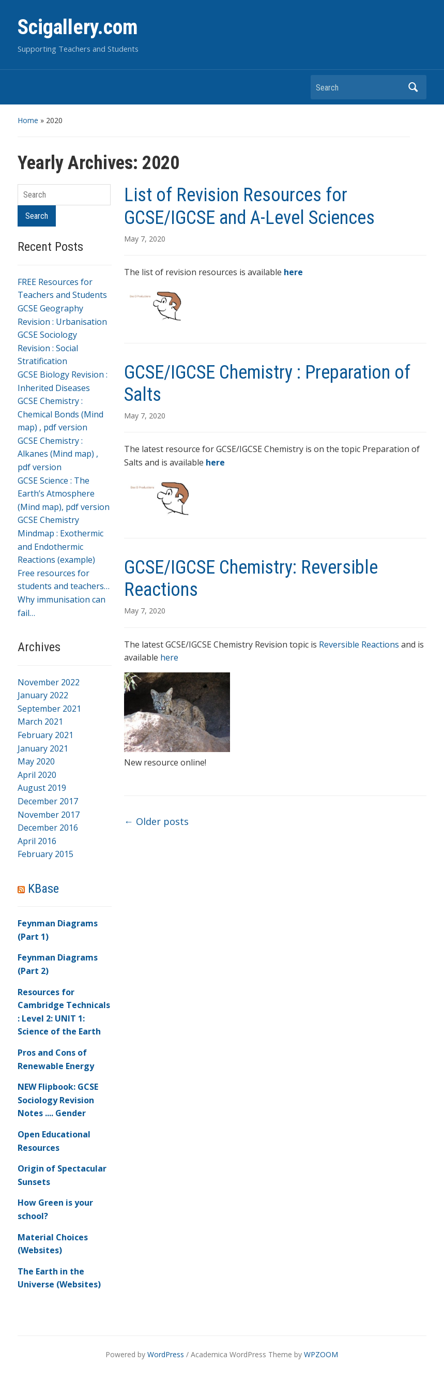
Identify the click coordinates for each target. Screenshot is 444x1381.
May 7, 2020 (144, 239)
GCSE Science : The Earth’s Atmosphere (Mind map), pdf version (64, 494)
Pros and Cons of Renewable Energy (56, 1059)
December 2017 (48, 801)
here (169, 657)
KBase (43, 888)
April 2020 (37, 774)
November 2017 (49, 814)
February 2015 (45, 854)
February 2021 (45, 735)
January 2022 (43, 695)
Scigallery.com (78, 27)
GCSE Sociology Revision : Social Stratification (48, 348)
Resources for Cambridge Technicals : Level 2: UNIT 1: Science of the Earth (64, 1012)
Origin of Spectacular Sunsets (62, 1175)
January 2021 (43, 748)
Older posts (156, 821)
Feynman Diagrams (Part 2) (58, 964)
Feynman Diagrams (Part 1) (58, 930)
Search (413, 87)
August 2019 (42, 787)
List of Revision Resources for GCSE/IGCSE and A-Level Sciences (249, 206)
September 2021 (49, 708)
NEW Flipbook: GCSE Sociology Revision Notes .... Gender (58, 1100)
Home (28, 120)
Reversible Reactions (359, 644)
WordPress (165, 1354)
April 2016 (37, 841)
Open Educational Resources (54, 1141)
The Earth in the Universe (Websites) (59, 1278)
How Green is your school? (55, 1209)
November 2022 (49, 682)
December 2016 (48, 827)
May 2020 (36, 761)
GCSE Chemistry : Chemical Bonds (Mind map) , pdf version (60, 414)
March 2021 (40, 721)
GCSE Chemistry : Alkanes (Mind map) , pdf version (58, 454)
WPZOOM (321, 1354)
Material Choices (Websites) (53, 1244)
